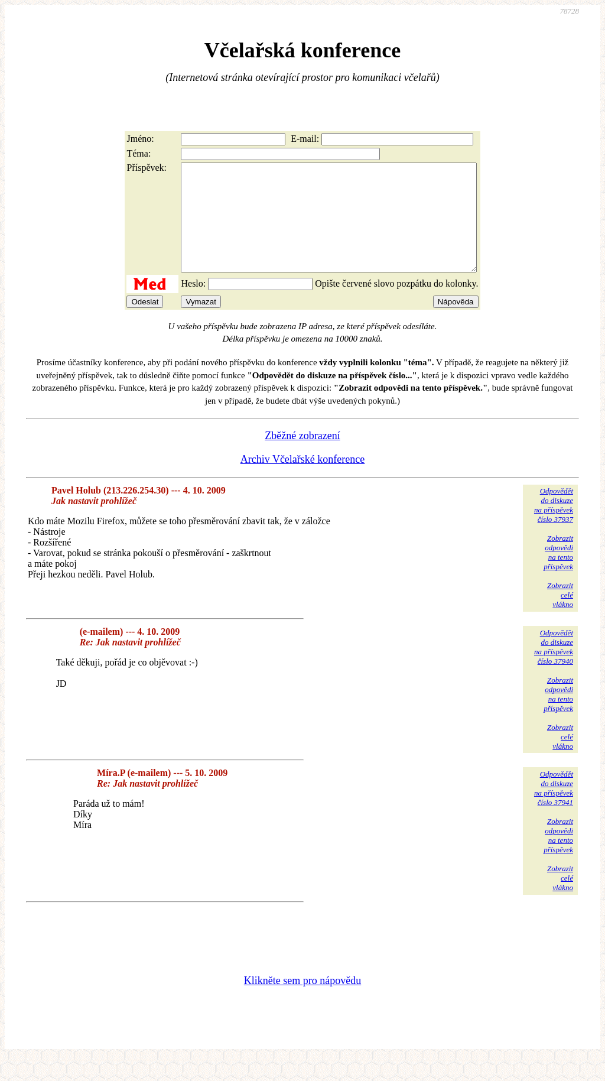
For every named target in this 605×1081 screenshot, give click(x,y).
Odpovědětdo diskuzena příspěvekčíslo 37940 (553, 668)
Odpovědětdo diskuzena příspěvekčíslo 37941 (553, 809)
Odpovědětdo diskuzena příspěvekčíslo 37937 (553, 526)
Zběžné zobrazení (302, 457)
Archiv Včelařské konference (302, 480)
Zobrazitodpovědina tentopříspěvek (558, 573)
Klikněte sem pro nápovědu (302, 1002)
